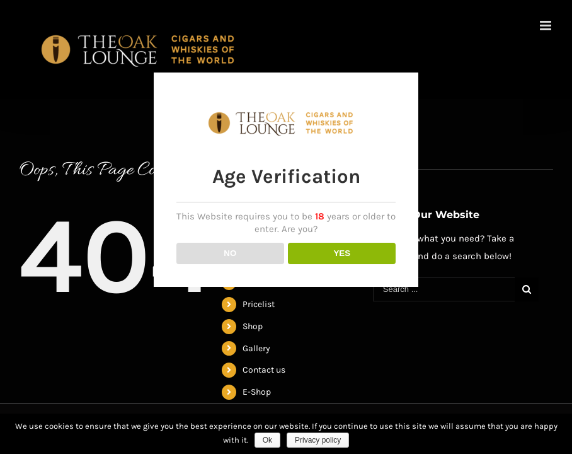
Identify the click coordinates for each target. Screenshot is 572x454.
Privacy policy (318, 440)
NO (230, 250)
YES (341, 250)
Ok (267, 440)
